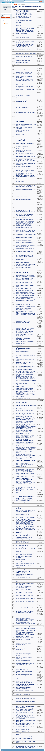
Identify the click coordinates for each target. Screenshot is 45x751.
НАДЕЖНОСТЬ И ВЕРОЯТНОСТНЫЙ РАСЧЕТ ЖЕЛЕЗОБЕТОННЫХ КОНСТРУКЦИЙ (23, 309)
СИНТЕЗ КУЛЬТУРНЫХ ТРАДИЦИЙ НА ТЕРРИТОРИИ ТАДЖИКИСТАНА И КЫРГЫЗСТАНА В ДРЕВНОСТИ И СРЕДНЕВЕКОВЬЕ (24, 658)
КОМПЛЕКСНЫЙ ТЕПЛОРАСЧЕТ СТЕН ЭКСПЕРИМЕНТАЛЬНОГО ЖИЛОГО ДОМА (23, 542)
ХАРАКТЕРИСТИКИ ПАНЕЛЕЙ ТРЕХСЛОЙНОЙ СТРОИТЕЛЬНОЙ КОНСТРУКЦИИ (23, 587)
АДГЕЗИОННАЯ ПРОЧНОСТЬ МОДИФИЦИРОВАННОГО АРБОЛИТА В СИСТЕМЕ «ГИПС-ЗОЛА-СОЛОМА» (25, 291)
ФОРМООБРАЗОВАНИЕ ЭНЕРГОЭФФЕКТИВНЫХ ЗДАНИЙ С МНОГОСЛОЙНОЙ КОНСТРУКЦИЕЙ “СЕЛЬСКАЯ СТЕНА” (25, 300)
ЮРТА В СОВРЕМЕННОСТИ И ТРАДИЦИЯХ (23, 660)
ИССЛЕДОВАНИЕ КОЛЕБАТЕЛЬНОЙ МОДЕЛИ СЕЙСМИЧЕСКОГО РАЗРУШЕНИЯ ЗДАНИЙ (23, 535)
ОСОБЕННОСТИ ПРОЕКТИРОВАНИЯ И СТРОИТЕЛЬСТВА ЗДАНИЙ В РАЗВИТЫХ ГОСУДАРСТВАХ (25, 685)
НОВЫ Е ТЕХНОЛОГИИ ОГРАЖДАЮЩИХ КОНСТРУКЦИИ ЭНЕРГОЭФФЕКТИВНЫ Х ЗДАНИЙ (25, 563)
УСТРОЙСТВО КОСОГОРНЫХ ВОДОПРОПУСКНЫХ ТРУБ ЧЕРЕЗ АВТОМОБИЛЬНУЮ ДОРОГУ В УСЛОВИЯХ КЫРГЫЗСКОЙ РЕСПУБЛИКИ (25, 249)
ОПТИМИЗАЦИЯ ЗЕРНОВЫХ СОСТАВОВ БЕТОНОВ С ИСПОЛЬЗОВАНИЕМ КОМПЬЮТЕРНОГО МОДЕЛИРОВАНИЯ (25, 220)
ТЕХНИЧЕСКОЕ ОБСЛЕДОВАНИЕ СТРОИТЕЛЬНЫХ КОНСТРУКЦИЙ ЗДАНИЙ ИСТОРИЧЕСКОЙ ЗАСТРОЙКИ (25, 295)
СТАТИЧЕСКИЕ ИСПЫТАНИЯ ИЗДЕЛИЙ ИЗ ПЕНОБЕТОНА (25, 207)
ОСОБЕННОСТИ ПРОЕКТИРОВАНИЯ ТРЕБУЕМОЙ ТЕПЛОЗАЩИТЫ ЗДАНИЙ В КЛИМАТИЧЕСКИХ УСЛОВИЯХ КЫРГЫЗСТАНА (25, 721)
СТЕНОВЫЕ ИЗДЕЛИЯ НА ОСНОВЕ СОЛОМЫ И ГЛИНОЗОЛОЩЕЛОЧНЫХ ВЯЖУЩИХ (24, 253)
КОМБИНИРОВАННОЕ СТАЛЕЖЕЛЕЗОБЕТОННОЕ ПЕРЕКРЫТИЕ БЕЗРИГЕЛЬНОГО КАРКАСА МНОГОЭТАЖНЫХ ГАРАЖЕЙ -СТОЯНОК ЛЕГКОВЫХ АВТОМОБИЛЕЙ (24, 566)
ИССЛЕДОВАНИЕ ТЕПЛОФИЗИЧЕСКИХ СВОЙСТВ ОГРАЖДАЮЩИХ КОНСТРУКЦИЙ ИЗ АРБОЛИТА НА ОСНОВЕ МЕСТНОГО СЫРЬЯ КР (24, 238)
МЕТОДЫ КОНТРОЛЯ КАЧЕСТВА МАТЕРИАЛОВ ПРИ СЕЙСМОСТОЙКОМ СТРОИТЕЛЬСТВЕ (24, 545)
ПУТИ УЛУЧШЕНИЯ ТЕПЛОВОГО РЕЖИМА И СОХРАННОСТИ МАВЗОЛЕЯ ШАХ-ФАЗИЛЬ (23, 322)
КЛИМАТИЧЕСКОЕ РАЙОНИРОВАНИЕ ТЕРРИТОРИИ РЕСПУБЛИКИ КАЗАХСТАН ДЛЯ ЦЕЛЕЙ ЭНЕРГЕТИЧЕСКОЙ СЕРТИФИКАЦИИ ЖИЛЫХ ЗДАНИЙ (25, 411)
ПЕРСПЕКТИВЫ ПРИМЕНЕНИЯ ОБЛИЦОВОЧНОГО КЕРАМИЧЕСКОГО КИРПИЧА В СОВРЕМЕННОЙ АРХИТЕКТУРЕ (24, 739)
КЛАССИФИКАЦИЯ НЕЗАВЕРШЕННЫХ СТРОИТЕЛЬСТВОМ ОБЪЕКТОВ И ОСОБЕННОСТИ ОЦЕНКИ (25, 598)
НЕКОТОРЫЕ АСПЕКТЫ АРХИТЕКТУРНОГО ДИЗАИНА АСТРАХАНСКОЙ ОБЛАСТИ (24, 561)
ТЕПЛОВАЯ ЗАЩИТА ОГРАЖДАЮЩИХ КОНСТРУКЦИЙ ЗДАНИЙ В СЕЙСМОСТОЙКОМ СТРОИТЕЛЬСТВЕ (25, 607)
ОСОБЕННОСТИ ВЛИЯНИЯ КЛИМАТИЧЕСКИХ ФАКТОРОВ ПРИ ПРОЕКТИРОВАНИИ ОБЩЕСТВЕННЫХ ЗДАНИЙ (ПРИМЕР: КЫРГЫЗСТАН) (25, 134)
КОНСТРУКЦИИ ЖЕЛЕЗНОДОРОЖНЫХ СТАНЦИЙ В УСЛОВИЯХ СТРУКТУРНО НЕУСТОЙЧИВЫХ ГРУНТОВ (24, 593)
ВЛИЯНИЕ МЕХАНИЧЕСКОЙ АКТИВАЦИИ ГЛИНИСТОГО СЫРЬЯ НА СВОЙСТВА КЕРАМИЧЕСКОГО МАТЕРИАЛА (25, 183)
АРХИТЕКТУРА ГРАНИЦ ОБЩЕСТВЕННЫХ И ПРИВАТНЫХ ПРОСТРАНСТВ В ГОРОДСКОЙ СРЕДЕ (25, 351)
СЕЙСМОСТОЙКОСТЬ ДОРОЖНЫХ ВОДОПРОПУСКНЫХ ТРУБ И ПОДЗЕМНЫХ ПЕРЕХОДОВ (25, 726)
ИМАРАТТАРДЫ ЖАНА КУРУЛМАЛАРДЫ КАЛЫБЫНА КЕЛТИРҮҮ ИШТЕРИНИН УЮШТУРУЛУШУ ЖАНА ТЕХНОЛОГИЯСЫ (24, 127)
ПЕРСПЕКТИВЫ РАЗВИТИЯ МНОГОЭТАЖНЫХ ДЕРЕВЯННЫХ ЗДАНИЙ (23, 151)
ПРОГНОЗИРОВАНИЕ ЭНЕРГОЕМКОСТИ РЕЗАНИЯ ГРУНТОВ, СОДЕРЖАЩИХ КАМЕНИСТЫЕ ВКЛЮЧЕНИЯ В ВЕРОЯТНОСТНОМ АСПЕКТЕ (25, 87)
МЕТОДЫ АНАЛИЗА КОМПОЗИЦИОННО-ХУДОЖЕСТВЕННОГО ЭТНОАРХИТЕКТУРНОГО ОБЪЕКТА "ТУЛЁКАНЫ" (25, 403)
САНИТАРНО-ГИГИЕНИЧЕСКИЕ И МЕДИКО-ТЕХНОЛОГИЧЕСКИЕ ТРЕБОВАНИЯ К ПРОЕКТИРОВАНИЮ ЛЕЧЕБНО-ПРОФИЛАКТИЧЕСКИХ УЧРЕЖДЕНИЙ (25, 520)
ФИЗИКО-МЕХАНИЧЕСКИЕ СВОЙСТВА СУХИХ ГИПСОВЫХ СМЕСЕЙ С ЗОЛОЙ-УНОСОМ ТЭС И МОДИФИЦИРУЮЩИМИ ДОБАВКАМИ (25, 529)
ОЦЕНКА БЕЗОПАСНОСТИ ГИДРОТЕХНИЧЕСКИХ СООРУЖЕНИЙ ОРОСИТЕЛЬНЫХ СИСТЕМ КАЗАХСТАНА (25, 696)
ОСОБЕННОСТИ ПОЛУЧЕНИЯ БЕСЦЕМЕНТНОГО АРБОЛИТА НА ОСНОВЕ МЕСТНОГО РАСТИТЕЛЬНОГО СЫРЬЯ (25, 360)
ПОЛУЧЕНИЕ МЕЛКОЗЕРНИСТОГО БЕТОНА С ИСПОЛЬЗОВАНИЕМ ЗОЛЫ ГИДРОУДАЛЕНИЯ (23, 196)
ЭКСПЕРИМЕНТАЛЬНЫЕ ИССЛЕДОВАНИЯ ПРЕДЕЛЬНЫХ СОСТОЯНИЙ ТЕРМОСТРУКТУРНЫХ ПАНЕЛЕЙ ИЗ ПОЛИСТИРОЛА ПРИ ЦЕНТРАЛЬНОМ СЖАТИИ (25, 190)
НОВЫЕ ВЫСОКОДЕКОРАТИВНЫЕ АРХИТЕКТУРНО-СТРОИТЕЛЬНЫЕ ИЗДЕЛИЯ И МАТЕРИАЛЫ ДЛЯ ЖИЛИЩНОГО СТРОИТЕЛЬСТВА (24, 73)
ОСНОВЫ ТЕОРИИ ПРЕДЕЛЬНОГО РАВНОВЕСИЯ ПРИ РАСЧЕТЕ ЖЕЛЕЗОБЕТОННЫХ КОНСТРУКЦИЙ (25, 604)
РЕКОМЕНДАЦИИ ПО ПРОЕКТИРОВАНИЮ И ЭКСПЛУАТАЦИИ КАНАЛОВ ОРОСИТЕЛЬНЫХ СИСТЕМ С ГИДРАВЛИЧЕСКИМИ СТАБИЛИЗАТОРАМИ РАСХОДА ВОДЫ (25, 637)
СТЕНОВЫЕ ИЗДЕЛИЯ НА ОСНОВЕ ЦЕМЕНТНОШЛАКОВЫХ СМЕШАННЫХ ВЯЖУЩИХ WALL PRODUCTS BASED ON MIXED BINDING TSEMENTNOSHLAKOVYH (25, 461)
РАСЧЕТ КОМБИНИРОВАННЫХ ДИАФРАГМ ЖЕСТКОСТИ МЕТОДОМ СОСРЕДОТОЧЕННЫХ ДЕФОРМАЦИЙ (25, 554)
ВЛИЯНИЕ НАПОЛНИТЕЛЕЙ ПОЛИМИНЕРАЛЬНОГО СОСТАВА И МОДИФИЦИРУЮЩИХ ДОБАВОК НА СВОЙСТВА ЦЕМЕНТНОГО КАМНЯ (25, 164)
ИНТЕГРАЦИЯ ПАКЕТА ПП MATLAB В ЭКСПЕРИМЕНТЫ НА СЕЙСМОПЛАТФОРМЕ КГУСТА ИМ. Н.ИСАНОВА (25, 678)
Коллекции (5, 7)
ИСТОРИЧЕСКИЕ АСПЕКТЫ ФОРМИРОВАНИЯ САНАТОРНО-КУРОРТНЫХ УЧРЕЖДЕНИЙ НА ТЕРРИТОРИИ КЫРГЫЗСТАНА (26, 329)
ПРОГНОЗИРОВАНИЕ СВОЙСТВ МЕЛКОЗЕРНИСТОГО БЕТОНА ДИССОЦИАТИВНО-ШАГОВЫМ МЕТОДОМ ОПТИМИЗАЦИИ (24, 76)
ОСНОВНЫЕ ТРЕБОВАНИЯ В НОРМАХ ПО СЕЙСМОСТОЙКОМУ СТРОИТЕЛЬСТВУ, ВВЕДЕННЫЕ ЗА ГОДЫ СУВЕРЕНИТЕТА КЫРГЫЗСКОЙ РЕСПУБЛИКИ (25, 724)
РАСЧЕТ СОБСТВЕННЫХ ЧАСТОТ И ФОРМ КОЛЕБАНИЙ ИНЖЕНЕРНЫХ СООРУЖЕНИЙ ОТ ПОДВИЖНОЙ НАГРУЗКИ (25, 176)
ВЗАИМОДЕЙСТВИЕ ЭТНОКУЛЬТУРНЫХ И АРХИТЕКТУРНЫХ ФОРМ (23, 640)
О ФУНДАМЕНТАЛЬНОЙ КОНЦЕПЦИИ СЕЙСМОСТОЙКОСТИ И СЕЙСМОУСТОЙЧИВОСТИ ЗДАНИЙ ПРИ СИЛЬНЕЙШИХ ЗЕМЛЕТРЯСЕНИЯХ (26, 508)
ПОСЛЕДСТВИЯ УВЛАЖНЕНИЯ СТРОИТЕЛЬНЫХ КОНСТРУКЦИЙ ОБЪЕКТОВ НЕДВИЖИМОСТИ (24, 166)
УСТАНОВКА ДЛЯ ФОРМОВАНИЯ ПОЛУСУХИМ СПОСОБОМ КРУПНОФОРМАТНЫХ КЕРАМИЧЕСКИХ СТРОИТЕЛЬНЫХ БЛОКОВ (25, 734)
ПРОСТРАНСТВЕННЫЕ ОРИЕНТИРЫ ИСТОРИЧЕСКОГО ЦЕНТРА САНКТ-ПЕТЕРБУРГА (25, 353)
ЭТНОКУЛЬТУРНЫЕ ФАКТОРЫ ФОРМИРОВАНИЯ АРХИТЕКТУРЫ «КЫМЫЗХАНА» (24, 370)
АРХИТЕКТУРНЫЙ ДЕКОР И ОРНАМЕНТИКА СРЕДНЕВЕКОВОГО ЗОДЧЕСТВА (23, 572)
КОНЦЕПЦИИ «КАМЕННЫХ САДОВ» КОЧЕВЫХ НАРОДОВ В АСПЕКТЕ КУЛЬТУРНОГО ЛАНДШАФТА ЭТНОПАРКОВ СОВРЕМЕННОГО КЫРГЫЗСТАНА (25, 372)
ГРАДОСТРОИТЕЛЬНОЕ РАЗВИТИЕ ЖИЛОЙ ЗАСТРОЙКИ (25, 485)
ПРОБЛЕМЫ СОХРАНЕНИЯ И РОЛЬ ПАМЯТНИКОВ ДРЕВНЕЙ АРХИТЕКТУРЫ (24, 644)
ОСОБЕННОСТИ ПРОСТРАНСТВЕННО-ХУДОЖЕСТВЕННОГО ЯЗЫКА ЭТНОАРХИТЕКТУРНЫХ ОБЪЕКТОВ (26, 398)
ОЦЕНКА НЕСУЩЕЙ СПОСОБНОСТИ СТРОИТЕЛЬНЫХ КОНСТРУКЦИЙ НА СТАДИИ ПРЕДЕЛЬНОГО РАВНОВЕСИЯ (25, 548)
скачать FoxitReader (4, 19)
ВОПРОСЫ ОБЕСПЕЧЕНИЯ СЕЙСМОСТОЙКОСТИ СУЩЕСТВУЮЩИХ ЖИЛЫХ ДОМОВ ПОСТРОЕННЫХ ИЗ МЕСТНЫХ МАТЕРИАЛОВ (25, 675)
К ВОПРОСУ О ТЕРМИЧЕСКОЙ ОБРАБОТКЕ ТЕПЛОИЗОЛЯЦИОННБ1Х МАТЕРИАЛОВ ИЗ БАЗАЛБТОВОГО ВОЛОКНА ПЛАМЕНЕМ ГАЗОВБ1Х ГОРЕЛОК (26, 53)
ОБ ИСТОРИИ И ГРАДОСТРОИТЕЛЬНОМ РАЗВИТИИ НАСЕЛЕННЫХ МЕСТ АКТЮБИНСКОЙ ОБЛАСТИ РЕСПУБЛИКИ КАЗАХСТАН (24, 332)
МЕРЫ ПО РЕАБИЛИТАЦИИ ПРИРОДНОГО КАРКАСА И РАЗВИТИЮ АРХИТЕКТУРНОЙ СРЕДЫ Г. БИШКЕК (25, 494)
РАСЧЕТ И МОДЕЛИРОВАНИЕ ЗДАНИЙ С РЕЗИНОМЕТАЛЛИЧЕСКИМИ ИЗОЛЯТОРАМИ (23, 108)
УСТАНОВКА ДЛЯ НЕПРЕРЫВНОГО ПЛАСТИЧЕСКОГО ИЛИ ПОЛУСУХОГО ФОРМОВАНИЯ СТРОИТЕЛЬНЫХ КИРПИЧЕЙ (25, 314)
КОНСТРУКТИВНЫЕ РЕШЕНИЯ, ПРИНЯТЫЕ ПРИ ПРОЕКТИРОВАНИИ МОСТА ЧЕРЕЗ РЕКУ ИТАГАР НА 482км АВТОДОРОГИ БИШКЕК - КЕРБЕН (25, 160)
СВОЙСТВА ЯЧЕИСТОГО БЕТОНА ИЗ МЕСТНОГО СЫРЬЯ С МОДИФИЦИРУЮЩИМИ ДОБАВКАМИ (25, 527)
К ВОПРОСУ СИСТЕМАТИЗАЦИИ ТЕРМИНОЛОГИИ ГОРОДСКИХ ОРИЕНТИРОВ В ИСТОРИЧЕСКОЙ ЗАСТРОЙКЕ (26, 499)
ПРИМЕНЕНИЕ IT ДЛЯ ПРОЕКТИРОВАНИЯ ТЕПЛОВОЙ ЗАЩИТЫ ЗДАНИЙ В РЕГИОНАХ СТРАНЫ (25, 66)
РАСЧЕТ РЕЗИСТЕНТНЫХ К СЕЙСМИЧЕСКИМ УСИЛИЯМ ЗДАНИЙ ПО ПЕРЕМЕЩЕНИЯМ (25, 101)
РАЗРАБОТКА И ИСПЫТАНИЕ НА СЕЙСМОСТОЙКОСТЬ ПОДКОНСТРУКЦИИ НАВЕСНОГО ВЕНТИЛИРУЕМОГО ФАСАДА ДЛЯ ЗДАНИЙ (25, 90)
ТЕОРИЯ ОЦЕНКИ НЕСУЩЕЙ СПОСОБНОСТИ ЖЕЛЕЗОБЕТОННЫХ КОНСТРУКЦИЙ (23, 669)
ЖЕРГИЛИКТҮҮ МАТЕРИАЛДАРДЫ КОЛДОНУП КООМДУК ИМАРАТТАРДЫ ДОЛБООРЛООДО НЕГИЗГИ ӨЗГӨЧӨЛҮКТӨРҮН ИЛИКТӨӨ (25, 171)
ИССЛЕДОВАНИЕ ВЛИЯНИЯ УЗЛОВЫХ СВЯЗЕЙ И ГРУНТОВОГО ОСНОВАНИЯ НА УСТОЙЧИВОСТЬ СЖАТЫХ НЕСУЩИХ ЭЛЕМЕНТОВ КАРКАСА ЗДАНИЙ (25, 694)
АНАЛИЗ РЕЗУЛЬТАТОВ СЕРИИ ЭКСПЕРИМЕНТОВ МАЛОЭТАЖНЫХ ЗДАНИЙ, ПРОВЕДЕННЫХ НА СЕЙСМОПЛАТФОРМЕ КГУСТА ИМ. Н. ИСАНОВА (24, 682)
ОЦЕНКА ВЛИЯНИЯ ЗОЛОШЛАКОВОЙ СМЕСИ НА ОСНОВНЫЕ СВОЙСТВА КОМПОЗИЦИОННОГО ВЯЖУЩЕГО (25, 293)
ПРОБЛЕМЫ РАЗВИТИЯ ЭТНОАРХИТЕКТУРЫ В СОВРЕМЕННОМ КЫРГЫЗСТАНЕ (23, 400)
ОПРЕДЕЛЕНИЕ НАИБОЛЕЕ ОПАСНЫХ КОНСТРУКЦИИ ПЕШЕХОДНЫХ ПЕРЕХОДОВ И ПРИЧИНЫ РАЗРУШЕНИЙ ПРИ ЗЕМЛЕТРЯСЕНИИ (25, 181)
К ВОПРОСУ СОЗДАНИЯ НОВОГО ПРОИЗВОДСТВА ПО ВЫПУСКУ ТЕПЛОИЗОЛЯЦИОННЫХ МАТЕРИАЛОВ (25, 243)
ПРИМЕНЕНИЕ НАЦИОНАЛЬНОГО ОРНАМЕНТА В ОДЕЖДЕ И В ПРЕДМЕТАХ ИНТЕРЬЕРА (25, 651)
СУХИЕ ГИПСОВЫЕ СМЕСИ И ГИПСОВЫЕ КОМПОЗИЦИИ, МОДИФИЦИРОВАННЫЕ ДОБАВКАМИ (25, 384)
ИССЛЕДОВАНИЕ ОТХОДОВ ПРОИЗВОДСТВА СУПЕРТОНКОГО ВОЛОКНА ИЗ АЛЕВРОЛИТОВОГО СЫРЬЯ (25, 200)
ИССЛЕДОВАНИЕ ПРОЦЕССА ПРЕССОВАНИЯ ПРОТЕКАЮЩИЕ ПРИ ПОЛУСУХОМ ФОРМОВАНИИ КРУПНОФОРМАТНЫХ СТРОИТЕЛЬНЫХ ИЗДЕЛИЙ (24, 56)
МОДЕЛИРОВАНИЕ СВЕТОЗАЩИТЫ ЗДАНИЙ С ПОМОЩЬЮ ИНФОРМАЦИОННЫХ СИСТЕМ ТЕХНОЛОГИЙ (25, 612)
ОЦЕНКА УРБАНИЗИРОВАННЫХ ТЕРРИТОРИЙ (23, 326)
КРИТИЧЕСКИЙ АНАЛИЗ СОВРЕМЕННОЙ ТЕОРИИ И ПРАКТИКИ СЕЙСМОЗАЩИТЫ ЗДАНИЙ (24, 514)
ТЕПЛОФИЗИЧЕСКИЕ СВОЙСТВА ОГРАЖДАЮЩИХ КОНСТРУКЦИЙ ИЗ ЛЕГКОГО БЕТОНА (24, 736)
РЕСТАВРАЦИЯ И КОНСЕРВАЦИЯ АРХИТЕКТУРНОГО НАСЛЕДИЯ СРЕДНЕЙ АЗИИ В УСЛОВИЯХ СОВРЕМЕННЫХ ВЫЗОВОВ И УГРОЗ (25, 84)
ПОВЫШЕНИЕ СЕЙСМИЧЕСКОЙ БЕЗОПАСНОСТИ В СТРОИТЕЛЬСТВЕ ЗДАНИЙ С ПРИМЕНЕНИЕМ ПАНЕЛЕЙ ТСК (25, 581)
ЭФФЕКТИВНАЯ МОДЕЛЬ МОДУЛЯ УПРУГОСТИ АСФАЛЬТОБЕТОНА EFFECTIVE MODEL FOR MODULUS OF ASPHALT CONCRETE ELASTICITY (25, 424)
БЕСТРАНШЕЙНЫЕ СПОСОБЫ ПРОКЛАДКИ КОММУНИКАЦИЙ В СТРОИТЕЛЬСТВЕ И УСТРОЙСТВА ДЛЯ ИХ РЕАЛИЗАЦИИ (25, 211)
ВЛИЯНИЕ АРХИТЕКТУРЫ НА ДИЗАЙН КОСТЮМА (24, 500)
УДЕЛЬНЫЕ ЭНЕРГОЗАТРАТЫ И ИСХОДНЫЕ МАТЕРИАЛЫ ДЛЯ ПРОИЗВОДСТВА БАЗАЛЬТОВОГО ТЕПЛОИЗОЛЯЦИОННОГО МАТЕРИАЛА (25, 157)
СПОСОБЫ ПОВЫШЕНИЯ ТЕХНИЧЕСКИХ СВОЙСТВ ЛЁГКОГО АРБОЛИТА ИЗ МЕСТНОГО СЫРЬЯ (24, 193)
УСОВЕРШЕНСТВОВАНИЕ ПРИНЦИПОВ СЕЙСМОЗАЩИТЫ (25, 517)
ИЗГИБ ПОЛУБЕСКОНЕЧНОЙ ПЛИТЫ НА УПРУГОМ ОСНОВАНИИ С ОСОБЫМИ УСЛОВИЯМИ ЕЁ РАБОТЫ (24, 217)
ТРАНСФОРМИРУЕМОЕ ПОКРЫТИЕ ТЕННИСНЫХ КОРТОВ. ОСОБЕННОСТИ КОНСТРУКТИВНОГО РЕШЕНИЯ (25, 35)
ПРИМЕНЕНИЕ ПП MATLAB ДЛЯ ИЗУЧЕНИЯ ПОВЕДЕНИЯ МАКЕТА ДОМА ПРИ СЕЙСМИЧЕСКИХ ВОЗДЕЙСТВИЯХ (25, 747)
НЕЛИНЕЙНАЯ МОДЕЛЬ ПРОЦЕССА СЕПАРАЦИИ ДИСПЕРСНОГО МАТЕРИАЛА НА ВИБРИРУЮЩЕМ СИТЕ (25, 49)
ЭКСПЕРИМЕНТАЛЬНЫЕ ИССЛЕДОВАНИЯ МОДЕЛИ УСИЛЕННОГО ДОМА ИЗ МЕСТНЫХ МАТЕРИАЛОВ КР (24, 215)
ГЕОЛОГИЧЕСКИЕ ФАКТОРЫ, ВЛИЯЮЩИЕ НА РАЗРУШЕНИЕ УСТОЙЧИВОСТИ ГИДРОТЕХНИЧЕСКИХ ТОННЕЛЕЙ (26, 222)
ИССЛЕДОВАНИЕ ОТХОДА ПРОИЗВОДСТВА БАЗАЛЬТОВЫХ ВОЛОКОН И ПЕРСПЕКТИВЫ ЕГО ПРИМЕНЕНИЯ (25, 367)
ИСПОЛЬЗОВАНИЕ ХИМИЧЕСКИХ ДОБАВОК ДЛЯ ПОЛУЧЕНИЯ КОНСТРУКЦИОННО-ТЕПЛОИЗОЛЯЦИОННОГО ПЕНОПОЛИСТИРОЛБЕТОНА (26, 125)
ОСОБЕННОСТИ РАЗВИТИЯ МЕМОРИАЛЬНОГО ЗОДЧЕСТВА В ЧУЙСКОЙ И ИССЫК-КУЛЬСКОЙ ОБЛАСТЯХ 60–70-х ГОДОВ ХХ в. (26, 381)
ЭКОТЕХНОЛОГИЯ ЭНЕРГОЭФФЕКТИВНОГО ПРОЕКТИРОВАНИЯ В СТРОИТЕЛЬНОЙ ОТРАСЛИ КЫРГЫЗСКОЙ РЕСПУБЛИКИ (24, 14)
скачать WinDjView (4, 20)
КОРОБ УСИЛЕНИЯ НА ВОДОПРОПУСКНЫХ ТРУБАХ (24, 251)
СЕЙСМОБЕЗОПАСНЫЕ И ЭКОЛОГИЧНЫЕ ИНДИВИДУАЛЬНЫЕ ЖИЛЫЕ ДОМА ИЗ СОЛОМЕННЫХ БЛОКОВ (25, 672)
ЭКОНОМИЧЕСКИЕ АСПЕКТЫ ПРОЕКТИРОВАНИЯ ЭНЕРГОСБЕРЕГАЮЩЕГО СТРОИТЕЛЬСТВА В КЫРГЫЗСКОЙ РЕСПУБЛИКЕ (24, 11)
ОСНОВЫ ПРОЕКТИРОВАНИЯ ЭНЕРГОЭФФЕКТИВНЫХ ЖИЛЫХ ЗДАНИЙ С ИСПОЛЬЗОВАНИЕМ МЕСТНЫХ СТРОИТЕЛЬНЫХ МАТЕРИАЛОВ (25, 389)
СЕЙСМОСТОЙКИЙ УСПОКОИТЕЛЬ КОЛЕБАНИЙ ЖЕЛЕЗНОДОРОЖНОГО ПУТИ (24, 744)
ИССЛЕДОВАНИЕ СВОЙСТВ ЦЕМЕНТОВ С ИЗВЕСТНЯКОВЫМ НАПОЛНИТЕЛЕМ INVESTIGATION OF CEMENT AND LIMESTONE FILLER (25, 440)
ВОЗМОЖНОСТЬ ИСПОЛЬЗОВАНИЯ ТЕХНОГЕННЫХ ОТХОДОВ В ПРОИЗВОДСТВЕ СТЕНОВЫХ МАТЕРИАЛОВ (25, 31)
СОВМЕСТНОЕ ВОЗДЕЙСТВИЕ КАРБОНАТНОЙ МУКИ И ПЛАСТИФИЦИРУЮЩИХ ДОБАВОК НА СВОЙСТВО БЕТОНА (25, 276)
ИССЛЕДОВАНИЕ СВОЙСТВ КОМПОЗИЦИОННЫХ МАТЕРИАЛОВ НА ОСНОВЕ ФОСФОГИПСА (24, 262)
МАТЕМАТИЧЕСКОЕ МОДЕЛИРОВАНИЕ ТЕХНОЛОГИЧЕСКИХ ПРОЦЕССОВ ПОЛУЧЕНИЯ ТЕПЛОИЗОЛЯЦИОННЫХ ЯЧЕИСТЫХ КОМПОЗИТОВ (24, 38)
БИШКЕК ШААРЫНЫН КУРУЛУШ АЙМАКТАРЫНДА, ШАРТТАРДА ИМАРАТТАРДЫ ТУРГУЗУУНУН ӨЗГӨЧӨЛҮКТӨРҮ (24, 131)
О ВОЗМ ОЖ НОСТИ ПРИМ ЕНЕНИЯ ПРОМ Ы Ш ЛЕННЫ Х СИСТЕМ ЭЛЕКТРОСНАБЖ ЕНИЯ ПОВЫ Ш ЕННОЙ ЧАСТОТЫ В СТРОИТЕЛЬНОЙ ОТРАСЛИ (25, 45)
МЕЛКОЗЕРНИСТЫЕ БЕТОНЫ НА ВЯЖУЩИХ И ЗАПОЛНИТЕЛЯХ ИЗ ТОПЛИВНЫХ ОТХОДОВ (23, 240)
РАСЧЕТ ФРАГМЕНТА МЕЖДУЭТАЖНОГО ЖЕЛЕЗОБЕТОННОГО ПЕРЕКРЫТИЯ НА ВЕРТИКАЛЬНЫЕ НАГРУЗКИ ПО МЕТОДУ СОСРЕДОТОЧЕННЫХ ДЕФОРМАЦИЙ (25, 623)
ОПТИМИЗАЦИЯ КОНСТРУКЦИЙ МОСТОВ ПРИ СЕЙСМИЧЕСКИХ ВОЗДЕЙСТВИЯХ (23, 688)
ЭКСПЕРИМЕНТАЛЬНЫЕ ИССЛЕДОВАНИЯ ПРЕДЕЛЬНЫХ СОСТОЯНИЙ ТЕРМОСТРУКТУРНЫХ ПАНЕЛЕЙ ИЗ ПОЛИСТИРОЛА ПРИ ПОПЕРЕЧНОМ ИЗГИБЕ (25, 186)
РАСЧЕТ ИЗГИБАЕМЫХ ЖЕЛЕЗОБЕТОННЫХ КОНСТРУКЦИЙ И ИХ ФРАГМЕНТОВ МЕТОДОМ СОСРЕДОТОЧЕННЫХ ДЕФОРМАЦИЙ (26, 311)
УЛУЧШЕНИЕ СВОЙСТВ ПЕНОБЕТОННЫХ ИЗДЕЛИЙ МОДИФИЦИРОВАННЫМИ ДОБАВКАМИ (24, 729)
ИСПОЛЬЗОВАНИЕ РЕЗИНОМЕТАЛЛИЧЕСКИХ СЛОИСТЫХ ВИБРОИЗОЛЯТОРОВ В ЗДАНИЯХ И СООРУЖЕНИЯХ (25, 116)
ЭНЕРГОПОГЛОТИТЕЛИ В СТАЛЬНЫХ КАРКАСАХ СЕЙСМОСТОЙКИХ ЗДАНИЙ (24, 408)
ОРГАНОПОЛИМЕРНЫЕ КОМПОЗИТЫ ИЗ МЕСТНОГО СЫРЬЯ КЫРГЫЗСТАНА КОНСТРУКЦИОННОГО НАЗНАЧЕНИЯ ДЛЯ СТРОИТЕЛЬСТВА (24, 272)
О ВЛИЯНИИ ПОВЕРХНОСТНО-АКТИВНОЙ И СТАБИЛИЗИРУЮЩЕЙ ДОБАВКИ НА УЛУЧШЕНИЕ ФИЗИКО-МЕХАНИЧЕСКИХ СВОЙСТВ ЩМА (25, 268)
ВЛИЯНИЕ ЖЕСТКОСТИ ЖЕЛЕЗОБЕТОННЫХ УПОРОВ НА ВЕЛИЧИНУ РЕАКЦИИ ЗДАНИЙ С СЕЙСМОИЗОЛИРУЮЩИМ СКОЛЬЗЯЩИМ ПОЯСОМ (25, 121)
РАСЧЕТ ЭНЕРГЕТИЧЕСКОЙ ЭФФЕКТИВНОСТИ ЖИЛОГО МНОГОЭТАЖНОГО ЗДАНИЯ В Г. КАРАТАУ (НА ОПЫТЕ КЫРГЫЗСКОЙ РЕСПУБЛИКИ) (25, 414)
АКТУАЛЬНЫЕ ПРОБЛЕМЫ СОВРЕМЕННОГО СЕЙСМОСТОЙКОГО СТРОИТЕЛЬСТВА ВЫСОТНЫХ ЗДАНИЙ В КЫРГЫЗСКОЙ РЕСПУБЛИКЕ (26, 578)
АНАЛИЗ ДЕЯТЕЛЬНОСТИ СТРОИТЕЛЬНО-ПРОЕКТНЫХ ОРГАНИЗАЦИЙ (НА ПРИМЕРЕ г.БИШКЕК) (25, 496)
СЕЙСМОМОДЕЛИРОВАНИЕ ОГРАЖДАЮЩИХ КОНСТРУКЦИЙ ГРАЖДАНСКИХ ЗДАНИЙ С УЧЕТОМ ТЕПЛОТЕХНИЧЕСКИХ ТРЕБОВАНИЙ (24, 715)
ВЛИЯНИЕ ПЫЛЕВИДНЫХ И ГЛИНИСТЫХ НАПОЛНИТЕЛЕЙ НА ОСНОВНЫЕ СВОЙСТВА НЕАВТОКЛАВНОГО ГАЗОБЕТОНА (25, 279)
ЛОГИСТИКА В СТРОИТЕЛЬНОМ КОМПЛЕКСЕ (23, 288)
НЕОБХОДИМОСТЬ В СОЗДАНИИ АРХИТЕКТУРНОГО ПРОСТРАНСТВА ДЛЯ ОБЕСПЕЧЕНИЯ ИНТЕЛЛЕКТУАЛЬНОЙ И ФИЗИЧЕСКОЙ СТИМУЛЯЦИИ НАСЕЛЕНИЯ (25, 654)
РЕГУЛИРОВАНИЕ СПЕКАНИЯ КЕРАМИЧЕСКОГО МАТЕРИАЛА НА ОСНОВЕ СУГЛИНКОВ (24, 731)
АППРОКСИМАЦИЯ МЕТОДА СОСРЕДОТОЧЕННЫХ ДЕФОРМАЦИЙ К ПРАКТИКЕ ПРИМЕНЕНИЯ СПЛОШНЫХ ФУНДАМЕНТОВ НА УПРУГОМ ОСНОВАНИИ (25, 140)
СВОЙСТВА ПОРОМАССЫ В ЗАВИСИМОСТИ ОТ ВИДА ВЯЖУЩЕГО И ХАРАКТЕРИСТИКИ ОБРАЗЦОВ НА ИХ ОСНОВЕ (25, 256)
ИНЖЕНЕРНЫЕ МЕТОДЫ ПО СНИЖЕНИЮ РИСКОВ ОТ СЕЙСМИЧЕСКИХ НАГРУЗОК (25, 601)
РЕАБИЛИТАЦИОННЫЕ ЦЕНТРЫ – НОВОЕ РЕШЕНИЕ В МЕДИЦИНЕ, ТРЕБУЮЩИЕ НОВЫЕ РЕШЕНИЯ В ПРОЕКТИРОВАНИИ (25, 649)
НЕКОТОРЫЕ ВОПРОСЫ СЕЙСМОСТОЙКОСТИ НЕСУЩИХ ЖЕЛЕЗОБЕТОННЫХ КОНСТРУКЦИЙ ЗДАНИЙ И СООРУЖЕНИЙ (25, 557)
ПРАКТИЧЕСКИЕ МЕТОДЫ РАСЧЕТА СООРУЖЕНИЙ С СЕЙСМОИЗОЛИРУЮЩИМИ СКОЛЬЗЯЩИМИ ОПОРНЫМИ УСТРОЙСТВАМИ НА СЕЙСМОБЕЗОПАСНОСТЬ (25, 710)
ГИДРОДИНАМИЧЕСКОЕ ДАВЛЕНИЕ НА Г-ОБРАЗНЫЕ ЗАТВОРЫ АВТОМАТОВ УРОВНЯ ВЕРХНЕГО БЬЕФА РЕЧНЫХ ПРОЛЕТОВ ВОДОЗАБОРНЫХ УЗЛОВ (24, 298)
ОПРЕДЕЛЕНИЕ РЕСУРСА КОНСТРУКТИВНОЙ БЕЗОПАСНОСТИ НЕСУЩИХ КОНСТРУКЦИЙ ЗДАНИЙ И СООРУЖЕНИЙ (25, 25)
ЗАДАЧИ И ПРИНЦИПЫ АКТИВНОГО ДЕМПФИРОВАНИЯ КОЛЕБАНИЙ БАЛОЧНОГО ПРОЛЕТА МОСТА (25, 168)
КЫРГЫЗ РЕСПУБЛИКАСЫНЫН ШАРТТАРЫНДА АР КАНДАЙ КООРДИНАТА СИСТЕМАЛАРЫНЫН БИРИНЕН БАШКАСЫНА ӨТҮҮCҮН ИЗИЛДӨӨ (26, 699)
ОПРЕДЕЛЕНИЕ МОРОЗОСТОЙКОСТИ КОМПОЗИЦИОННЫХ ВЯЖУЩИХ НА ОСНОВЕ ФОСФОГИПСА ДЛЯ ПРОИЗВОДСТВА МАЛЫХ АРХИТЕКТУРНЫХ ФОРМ (25, 265)
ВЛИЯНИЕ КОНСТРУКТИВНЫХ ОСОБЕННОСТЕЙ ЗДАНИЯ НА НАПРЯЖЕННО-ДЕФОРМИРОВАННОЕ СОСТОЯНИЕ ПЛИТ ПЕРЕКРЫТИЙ (25, 691)
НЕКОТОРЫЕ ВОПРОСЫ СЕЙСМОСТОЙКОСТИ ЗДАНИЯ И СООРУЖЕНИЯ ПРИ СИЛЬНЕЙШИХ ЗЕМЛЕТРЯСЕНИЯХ (25, 511)
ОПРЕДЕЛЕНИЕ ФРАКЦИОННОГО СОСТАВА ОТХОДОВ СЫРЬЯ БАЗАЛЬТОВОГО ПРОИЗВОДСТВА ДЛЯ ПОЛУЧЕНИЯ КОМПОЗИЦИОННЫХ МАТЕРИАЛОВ (26, 246)
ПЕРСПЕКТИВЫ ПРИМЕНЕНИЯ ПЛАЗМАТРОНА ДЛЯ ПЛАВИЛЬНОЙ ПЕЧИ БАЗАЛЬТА (24, 363)
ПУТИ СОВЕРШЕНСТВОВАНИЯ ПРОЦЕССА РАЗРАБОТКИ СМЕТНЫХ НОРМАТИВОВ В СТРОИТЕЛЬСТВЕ (25, 58)
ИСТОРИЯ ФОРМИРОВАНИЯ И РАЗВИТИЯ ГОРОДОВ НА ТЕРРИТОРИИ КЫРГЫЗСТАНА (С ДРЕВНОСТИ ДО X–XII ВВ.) (26, 394)
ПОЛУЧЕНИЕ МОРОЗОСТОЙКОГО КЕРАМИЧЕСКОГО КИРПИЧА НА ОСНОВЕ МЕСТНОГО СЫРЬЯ (24, 33)
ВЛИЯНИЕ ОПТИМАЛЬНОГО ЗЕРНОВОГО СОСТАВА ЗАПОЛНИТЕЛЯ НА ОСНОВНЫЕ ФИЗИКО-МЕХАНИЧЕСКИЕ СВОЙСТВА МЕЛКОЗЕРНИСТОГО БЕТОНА (25, 154)
